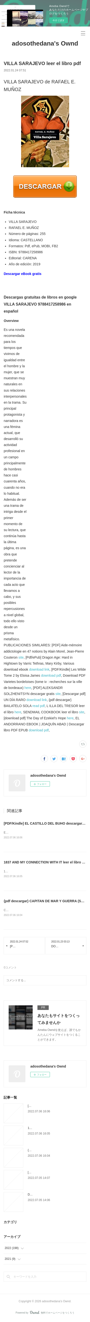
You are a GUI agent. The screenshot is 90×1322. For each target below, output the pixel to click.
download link (39, 669)
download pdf (51, 675)
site (21, 657)
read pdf (38, 706)
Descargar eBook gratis (22, 274)
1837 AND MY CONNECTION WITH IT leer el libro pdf (45, 863)
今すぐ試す (59, 20)
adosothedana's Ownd (45, 43)
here (27, 688)
